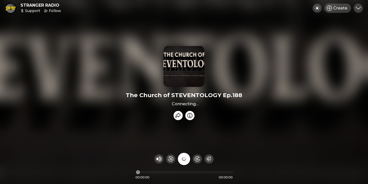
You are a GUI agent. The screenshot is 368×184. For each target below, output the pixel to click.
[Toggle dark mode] (317, 8)
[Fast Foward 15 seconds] (197, 159)
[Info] (189, 115)
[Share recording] (178, 115)
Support (30, 10)
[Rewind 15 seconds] (170, 159)
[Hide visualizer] (209, 159)
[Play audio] (184, 159)
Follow (52, 10)
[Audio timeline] (184, 172)
